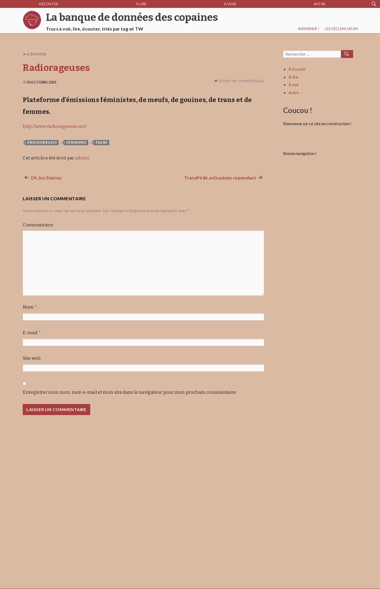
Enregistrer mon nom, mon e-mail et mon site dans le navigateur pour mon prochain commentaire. (130, 392)
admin (82, 158)
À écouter (48, 4)
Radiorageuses (56, 67)
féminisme (76, 142)
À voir (230, 4)
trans (102, 142)
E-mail (32, 332)
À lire (141, 4)
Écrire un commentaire (241, 81)
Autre (319, 4)
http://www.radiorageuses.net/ (55, 126)
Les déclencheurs (341, 29)
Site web (32, 358)
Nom (30, 307)
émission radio (42, 142)
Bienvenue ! (308, 29)
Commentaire (38, 225)
